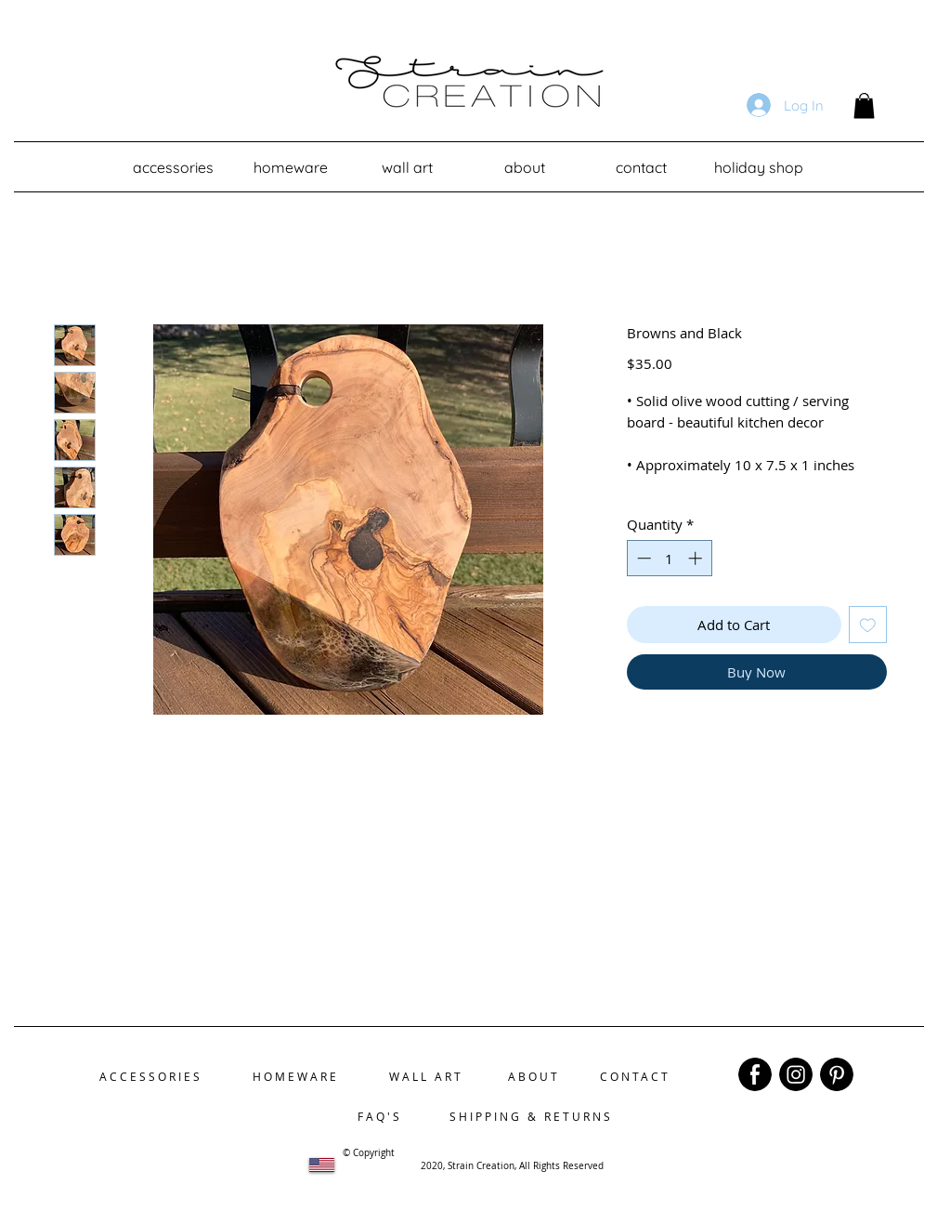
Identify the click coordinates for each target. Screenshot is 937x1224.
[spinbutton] (669, 558)
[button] (864, 105)
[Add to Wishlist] (868, 625)
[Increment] (696, 558)
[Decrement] (642, 558)
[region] (755, 1074)
